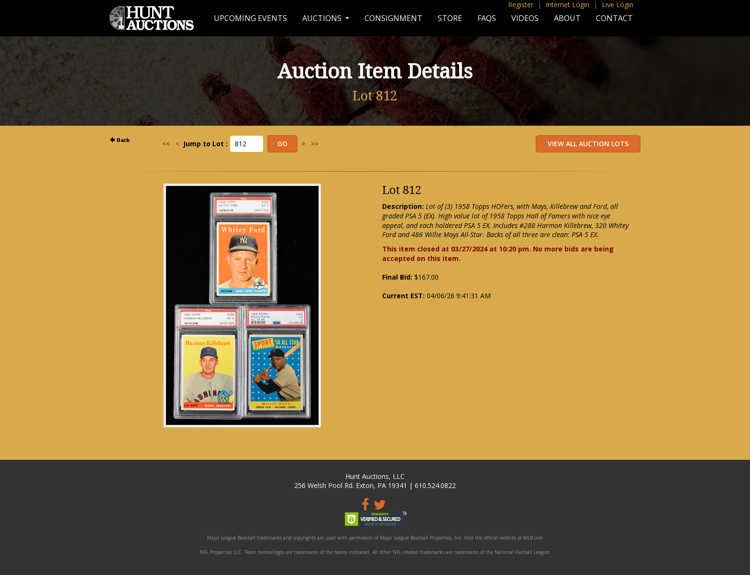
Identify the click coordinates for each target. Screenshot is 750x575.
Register (520, 4)
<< (166, 143)
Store (450, 18)
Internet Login (567, 4)
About (567, 18)
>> (315, 143)
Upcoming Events (250, 18)
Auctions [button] (322, 18)
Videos (525, 18)
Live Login (617, 4)
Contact (614, 18)
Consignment (393, 18)
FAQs (486, 18)
